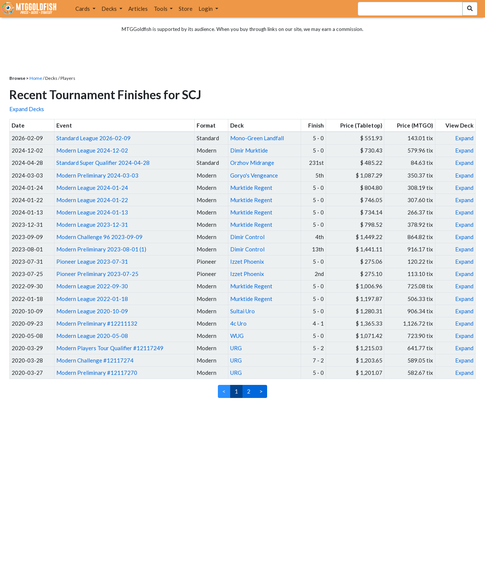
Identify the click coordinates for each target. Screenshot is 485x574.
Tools (161, 8)
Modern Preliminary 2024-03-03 (97, 175)
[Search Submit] (470, 9)
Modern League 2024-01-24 (92, 187)
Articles (138, 8)
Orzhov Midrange (252, 162)
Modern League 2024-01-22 (92, 200)
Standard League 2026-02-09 (93, 138)
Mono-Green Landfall (257, 138)
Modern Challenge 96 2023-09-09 (99, 236)
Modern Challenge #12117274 (95, 360)
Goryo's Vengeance (254, 175)
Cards (83, 8)
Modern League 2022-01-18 (92, 298)
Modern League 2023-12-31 (92, 224)
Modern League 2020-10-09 (92, 311)
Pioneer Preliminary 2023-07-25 (97, 273)
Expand (464, 138)
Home (35, 78)
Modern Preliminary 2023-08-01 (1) (101, 249)
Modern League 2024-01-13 (92, 212)
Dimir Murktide (249, 150)
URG (236, 348)
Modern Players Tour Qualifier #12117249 (109, 348)
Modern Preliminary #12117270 (96, 372)
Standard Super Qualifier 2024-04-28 (103, 162)
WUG (237, 335)
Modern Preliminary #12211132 (96, 323)
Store (186, 8)
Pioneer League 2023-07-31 (92, 261)
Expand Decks (26, 109)
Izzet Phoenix (247, 261)
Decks (109, 8)
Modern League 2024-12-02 (92, 150)
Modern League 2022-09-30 (92, 286)
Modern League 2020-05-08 (92, 335)
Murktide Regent (251, 187)
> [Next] (261, 391)
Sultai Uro (242, 311)
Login (206, 8)
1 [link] (236, 391)
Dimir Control (247, 236)
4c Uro (238, 323)
